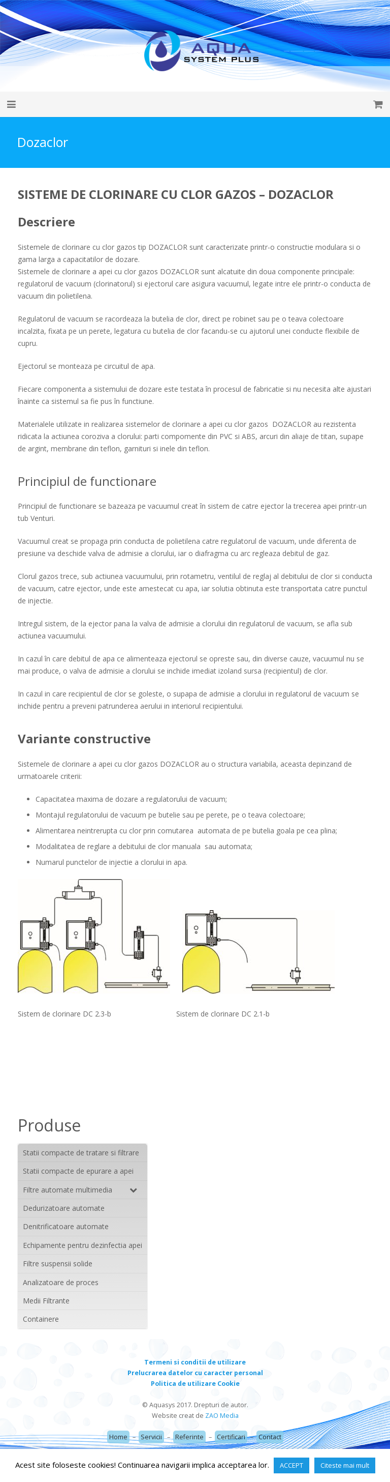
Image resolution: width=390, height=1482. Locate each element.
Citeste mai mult (344, 1465)
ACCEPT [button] (291, 1465)
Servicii (151, 1437)
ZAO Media (222, 1415)
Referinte (189, 1437)
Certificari (231, 1437)
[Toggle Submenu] (129, 1190)
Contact (269, 1437)
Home (118, 1437)
